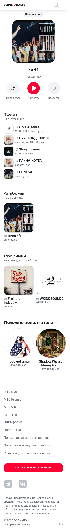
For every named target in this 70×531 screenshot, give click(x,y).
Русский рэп (33, 77)
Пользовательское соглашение (27, 437)
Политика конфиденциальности (27, 445)
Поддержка (12, 430)
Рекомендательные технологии (27, 453)
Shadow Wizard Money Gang (51, 363)
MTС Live (10, 392)
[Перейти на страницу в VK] (23, 484)
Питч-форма (13, 422)
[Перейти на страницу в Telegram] (8, 484)
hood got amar (19, 362)
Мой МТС (10, 407)
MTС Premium (14, 399)
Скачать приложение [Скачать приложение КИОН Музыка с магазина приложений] (33, 467)
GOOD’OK (11, 415)
